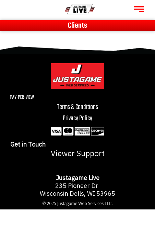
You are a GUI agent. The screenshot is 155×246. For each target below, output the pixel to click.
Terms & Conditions (77, 107)
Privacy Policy (77, 118)
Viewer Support (78, 153)
